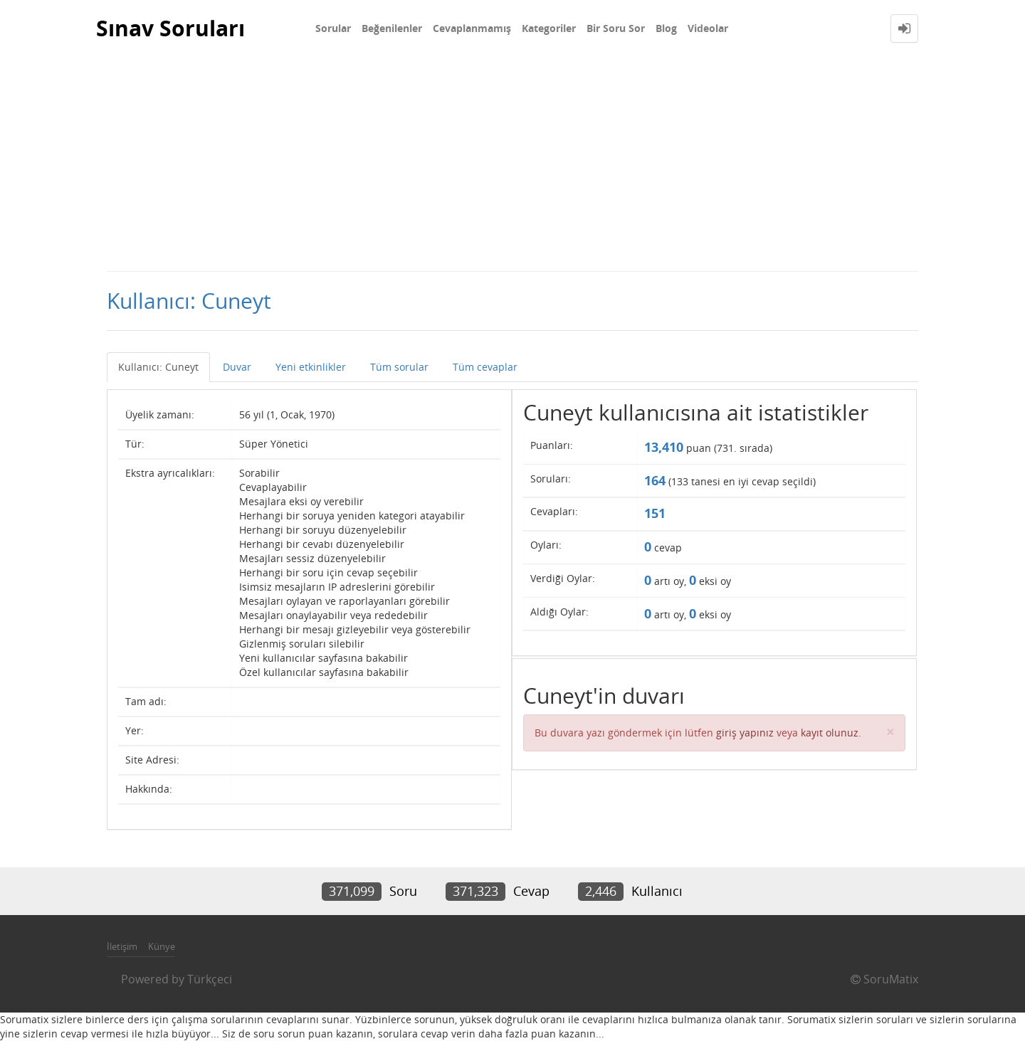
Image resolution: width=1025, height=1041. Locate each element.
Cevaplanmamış (472, 28)
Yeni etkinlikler (310, 367)
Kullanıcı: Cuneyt (158, 367)
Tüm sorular (399, 367)
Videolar (708, 28)
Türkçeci (209, 979)
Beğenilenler (392, 28)
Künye (161, 946)
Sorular (333, 28)
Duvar (237, 367)
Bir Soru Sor (616, 28)
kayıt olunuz (829, 732)
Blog (666, 28)
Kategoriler (549, 28)
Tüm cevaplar (485, 367)
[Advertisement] (512, 163)
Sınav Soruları (170, 28)
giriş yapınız (745, 732)
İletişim (122, 946)
